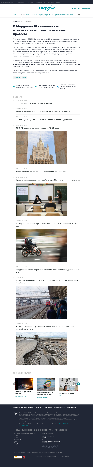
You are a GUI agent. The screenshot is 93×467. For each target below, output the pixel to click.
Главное (15, 15)
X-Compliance (17, 439)
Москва (51, 15)
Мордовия (17, 77)
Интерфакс (46, 8)
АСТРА (16, 444)
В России (22, 15)
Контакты (16, 407)
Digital (56, 15)
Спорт (40, 15)
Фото (71, 15)
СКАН (44, 438)
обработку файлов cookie (33, 421)
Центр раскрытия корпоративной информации (51, 442)
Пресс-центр (39, 407)
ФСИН (24, 77)
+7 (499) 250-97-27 (23, 425)
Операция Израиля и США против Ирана (45, 393)
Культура (45, 15)
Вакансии (48, 407)
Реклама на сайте (59, 407)
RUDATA (44, 439)
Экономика (33, 15)
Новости (61, 15)
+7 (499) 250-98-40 (63, 424)
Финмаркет (51, 2)
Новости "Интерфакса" (48, 436)
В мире (27, 15)
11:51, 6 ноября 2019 (26, 21)
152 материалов (64, 396)
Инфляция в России (66, 393)
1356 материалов (42, 397)
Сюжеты (66, 15)
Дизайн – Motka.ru (64, 456)
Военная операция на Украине (23, 393)
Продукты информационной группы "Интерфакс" (41, 429)
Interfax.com (30, 2)
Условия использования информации (46, 456)
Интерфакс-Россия (40, 2)
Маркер (16, 443)
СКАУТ (16, 441)
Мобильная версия (7, 2)
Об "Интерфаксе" (19, 2)
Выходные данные (41, 458)
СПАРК (16, 437)
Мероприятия (71, 407)
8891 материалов (20, 396)
